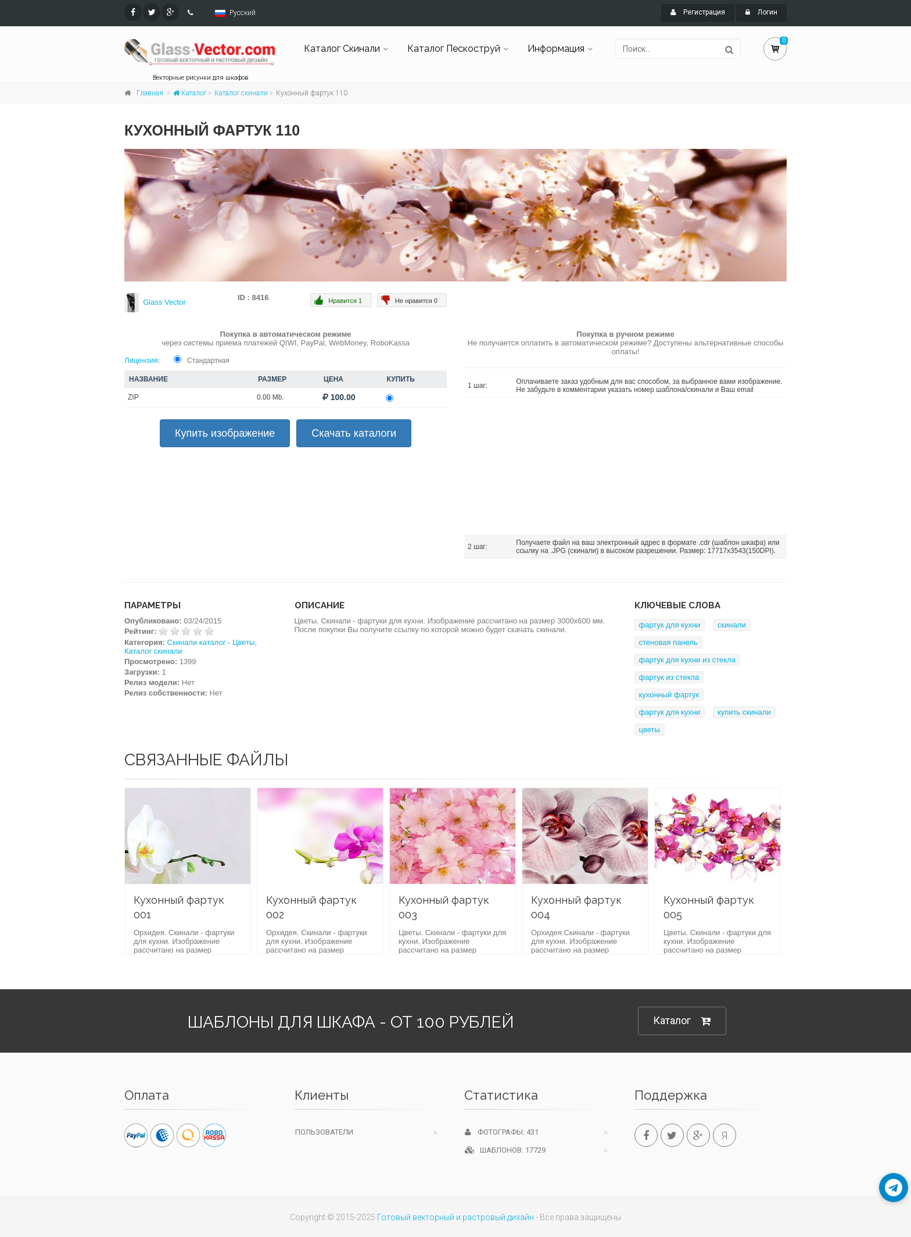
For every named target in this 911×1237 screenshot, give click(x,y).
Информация (556, 48)
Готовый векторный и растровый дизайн (455, 1217)
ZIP (133, 397)
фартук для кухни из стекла (687, 659)
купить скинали (744, 712)
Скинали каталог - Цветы (211, 642)
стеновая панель (668, 642)
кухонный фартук (669, 694)
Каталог (189, 93)
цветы (649, 729)
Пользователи (324, 1132)
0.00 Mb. (270, 397)
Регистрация (697, 12)
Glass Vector (164, 302)
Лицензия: (142, 360)
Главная (150, 93)
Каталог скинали (241, 93)
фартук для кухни (670, 625)
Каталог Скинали (342, 48)
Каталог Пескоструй (453, 48)
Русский (242, 13)
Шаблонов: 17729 (505, 1150)
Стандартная (208, 361)
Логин (761, 12)
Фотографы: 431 (502, 1132)
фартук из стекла (669, 677)
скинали (732, 625)
